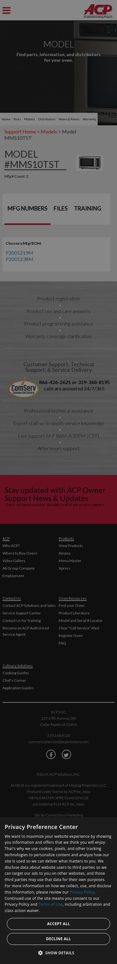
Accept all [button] (58, 923)
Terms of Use (50, 904)
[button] (59, 953)
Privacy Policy (82, 892)
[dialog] (58, 890)
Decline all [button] (58, 938)
